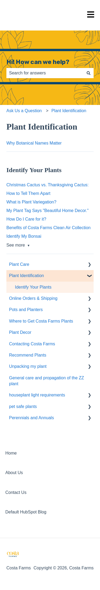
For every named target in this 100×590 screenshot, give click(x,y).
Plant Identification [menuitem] (26, 275)
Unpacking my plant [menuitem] (28, 366)
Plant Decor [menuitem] (20, 332)
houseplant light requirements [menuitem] (37, 395)
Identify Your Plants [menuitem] (33, 287)
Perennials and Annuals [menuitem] (31, 417)
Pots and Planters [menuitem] (26, 309)
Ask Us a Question (24, 110)
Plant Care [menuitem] (19, 264)
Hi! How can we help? (37, 62)
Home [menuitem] (11, 453)
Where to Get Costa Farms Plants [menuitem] (41, 321)
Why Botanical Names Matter (34, 143)
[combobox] (44, 73)
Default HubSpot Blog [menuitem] (25, 512)
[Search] (88, 73)
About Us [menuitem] (14, 472)
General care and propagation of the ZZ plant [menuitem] (46, 381)
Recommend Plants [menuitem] (27, 355)
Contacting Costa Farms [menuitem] (32, 344)
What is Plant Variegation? (31, 202)
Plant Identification (68, 110)
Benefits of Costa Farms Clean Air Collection (48, 227)
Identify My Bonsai (23, 236)
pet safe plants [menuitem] (23, 406)
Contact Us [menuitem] (15, 492)
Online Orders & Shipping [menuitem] (33, 298)
